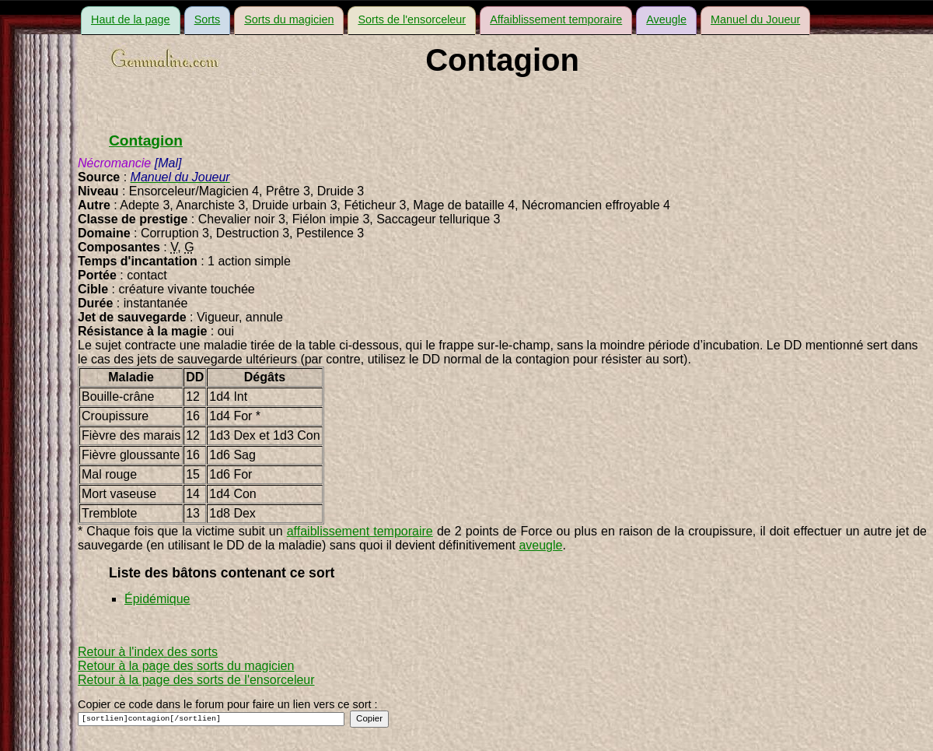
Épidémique (157, 598)
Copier (369, 718)
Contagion (146, 140)
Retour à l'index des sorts (148, 651)
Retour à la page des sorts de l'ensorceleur (196, 679)
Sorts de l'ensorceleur (412, 19)
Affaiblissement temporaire (556, 19)
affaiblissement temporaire (360, 531)
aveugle (540, 545)
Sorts (207, 19)
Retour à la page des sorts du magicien (186, 665)
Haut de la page (130, 19)
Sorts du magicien (289, 19)
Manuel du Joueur (755, 19)
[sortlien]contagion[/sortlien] (211, 719)
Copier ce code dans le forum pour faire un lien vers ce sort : (228, 704)
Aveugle (666, 19)
